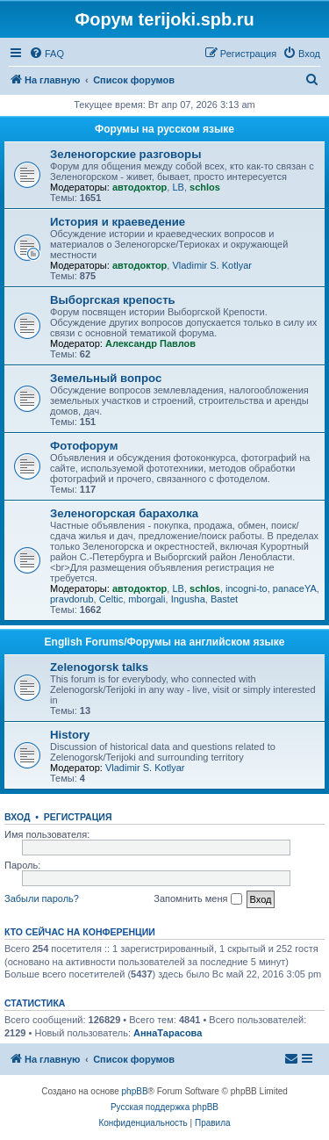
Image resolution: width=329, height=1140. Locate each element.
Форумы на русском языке (164, 129)
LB (177, 187)
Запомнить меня (197, 899)
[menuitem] (46, 53)
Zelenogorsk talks (99, 667)
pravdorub (72, 599)
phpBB (135, 1091)
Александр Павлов (150, 343)
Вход (17, 817)
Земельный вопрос (105, 378)
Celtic (111, 599)
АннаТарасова (167, 1033)
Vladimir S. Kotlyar (211, 265)
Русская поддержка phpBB (164, 1107)
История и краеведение (117, 221)
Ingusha (188, 599)
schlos (205, 187)
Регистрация (78, 817)
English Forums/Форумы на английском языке (165, 642)
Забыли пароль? (41, 898)
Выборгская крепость (112, 300)
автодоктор (139, 187)
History (69, 734)
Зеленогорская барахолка (124, 513)
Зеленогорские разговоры (125, 154)
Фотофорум (84, 445)
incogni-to (246, 588)
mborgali (146, 599)
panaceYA (295, 588)
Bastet (224, 599)
